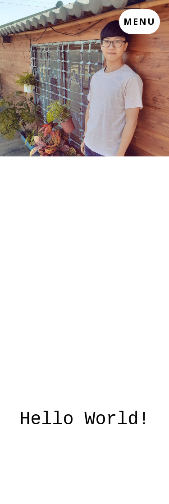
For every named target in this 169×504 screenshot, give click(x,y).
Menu (139, 21)
